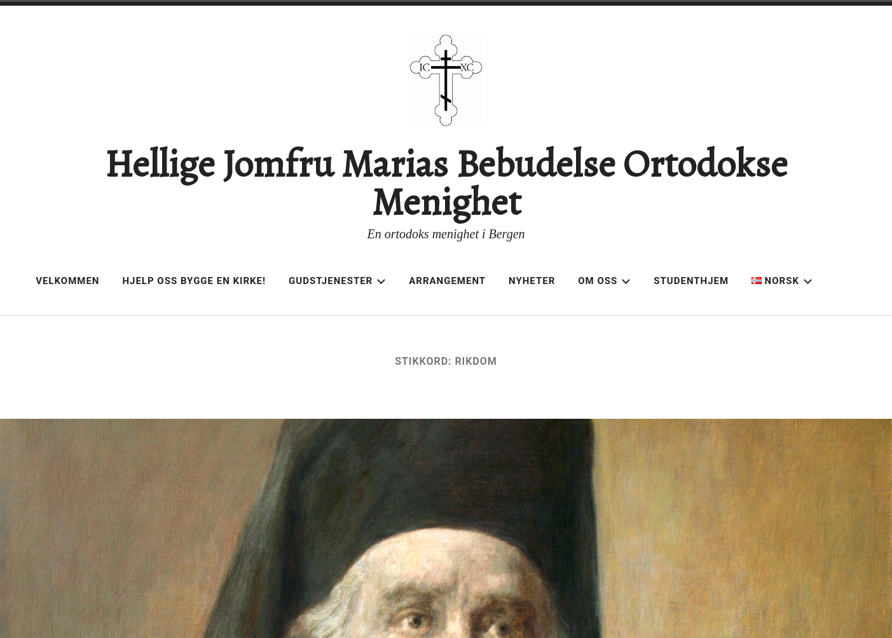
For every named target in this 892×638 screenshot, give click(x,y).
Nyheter (532, 281)
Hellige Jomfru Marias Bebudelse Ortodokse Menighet (446, 183)
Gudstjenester (337, 281)
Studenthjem (691, 281)
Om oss (604, 281)
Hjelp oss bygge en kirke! (194, 281)
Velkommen (67, 281)
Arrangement (447, 281)
